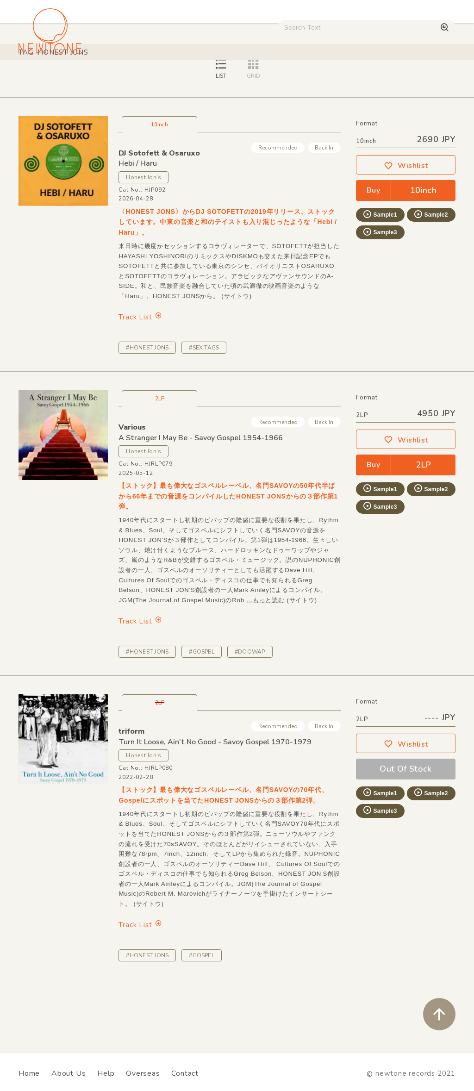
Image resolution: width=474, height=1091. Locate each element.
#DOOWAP (250, 716)
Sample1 (379, 279)
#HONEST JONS (147, 412)
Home (29, 1073)
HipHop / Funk (164, 78)
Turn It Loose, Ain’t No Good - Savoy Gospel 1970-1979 (215, 807)
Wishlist (406, 230)
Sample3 (379, 296)
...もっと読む (265, 664)
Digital (396, 78)
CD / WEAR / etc (310, 78)
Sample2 (430, 279)
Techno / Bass (104, 78)
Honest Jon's (143, 242)
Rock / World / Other (235, 78)
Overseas (143, 1073)
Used (361, 78)
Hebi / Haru (137, 228)
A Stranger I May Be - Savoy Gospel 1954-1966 (200, 503)
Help (105, 1073)
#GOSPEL (201, 716)
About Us (68, 1073)
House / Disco (45, 78)
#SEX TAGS (204, 412)
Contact (185, 1073)
